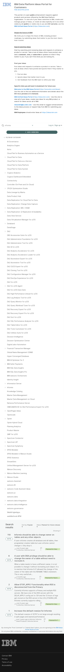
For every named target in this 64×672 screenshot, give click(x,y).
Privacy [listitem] (5, 659)
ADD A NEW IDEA (32, 132)
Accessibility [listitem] (7, 665)
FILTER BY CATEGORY (12, 137)
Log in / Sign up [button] (55, 125)
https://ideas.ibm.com (41, 26)
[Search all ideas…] (18, 125)
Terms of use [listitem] (7, 662)
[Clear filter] (33, 125)
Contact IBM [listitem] (7, 656)
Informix (20, 550)
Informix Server (30, 550)
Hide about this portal (21, 10)
